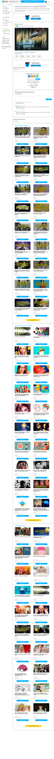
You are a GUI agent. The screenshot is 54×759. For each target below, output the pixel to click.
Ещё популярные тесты (33, 520)
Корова (22, 56)
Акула (39, 56)
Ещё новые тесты (33, 320)
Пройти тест (22, 144)
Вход (4, 48)
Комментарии (6, 33)
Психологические (7, 22)
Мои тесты (5, 29)
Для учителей (6, 38)
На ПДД (5, 25)
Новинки (5, 10)
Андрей (16, 140)
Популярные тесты (20, 525)
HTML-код (33, 87)
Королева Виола (36, 677)
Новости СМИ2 (15, 69)
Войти (49, 1)
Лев (17, 56)
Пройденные (6, 13)
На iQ (4, 18)
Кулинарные (6, 20)
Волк (34, 56)
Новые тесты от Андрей (21, 125)
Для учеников (6, 40)
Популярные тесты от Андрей (23, 325)
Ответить (17, 108)
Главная (5, 6)
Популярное (6, 8)
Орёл (28, 56)
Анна (35, 697)
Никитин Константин (37, 540)
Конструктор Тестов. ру (14, 1)
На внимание (6, 17)
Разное (5, 23)
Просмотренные (7, 11)
